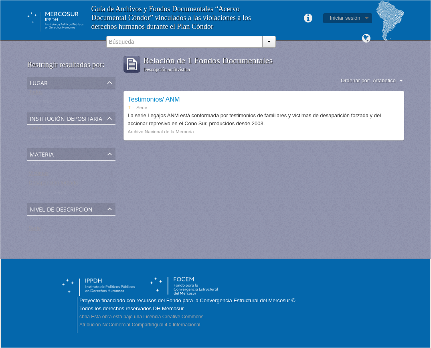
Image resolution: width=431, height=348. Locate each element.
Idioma (366, 38)
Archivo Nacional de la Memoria (66, 139)
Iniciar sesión (345, 18)
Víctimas (39, 175)
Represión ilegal (47, 194)
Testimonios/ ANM (154, 99)
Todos (36, 94)
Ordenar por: (355, 80)
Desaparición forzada (53, 184)
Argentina (40, 103)
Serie (35, 230)
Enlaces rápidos (308, 18)
